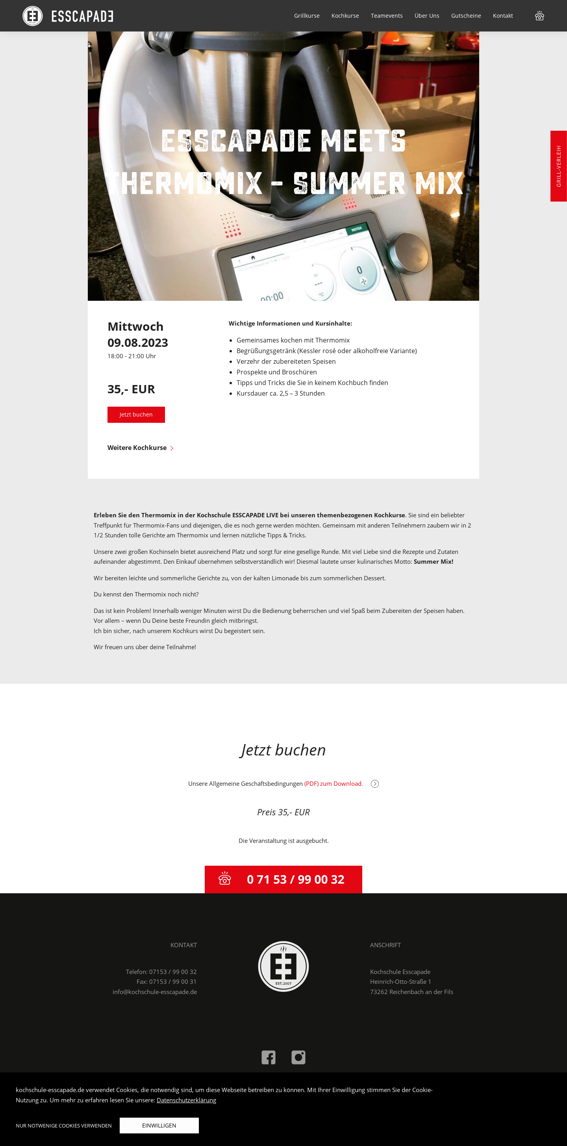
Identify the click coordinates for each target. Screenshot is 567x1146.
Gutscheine (466, 15)
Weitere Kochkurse (140, 447)
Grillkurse (307, 15)
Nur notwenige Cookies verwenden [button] (64, 1125)
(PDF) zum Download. (341, 783)
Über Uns (427, 15)
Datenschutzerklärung (186, 1100)
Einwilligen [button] (159, 1125)
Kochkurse (345, 15)
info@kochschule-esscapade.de (155, 992)
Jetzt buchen (136, 414)
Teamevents (387, 15)
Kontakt (503, 15)
